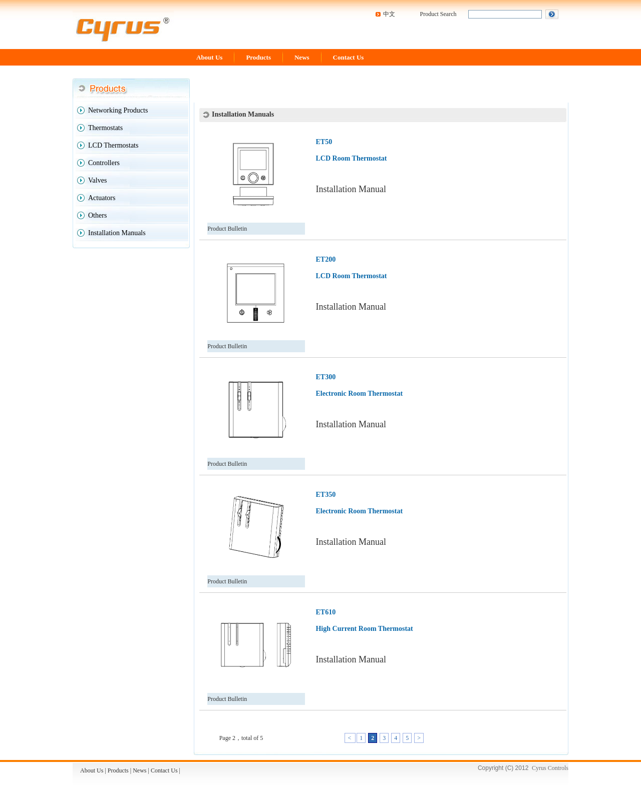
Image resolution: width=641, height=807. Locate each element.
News (301, 57)
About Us (209, 57)
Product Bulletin (227, 228)
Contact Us (348, 57)
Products (258, 57)
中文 (389, 14)
